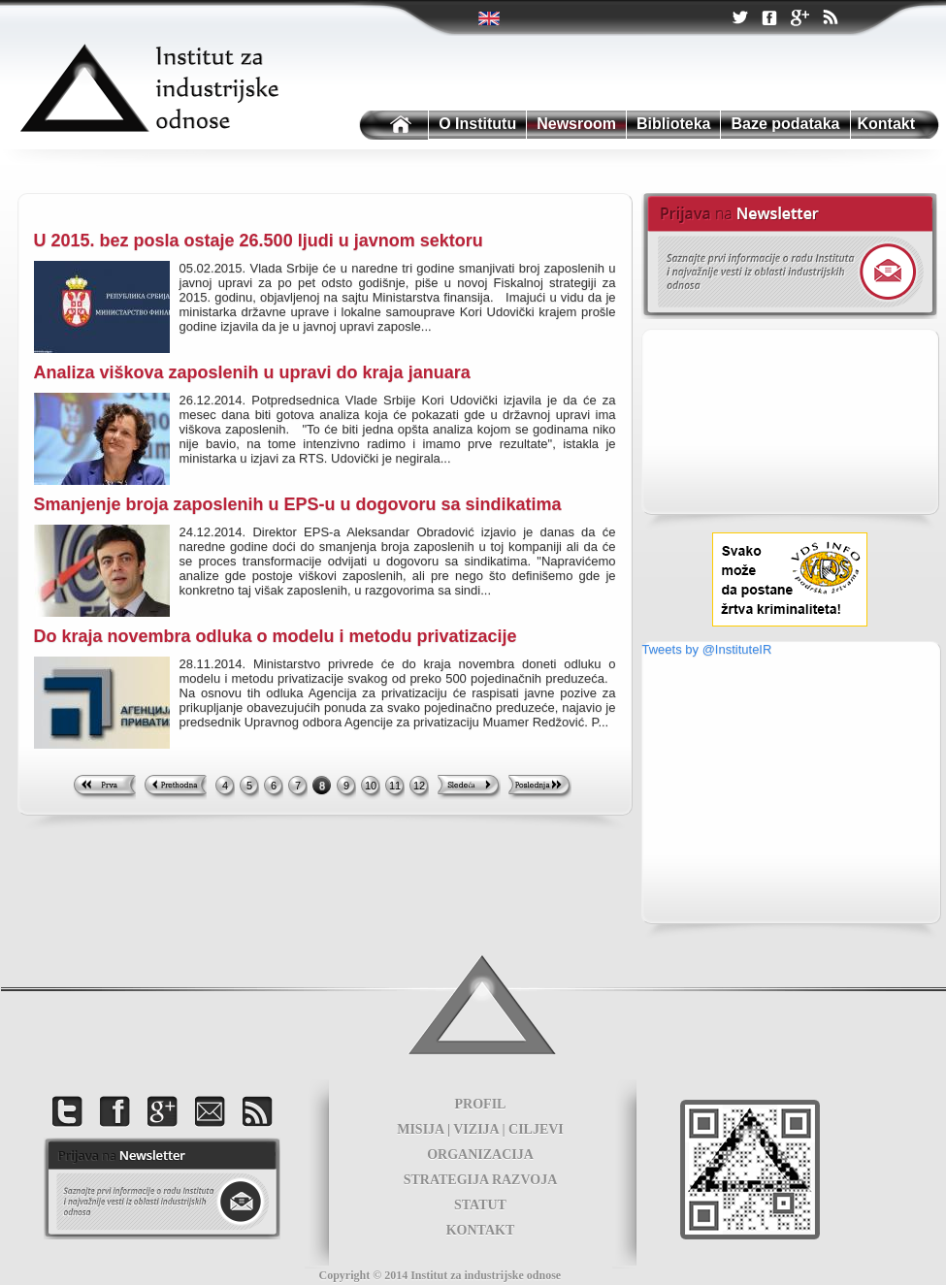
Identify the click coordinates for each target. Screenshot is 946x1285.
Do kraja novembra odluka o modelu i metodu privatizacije (275, 636)
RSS (829, 19)
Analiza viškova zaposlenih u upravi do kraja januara (252, 372)
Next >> (469, 787)
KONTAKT (480, 1230)
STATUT (480, 1205)
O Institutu (477, 123)
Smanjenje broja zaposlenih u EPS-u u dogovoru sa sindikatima (298, 504)
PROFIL (480, 1104)
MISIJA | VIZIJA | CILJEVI (480, 1129)
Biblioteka (673, 123)
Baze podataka (785, 123)
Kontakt (887, 123)
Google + (799, 19)
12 (419, 785)
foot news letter (162, 1188)
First (104, 787)
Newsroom (576, 123)
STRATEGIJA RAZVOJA (481, 1180)
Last (539, 787)
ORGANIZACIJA (480, 1154)
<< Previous (175, 787)
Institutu (392, 126)
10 (370, 785)
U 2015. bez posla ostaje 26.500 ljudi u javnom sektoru (258, 240)
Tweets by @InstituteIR (707, 649)
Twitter (490, 18)
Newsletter (789, 256)
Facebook (769, 19)
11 (395, 785)
